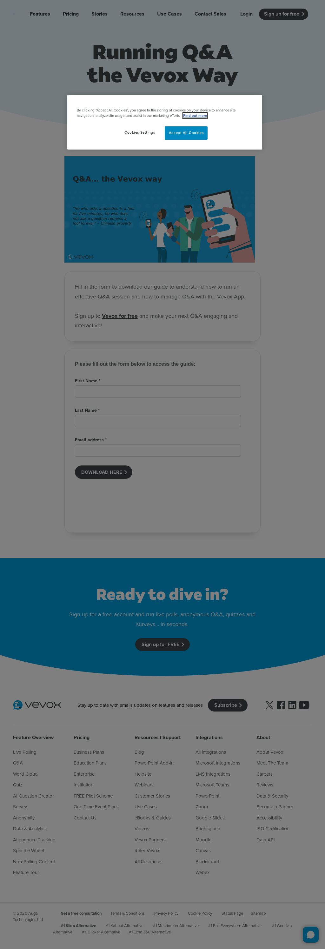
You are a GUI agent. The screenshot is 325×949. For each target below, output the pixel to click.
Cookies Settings (139, 132)
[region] (164, 122)
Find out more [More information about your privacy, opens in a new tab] (195, 115)
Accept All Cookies (186, 132)
